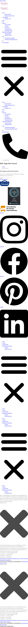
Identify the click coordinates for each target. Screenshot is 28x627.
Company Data (5, 344)
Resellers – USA (8, 18)
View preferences (10, 561)
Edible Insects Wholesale (7, 32)
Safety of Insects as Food (9, 15)
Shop (3, 20)
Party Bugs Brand (8, 29)
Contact (3, 343)
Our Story (6, 26)
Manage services (9, 558)
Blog (3, 36)
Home (3, 12)
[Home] (3, 166)
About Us (4, 23)
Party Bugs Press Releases (10, 38)
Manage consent (3, 626)
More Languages (5, 42)
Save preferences (17, 561)
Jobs (3, 21)
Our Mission (7, 27)
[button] (14, 72)
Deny (5, 561)
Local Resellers (5, 17)
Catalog (6, 347)
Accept (1, 561)
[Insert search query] (5, 178)
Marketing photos (8, 35)
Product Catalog (8, 33)
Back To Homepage (3, 179)
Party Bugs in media (8, 30)
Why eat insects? (8, 14)
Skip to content (3, 0)
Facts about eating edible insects (11, 39)
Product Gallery (8, 24)
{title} (1, 563)
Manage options (3, 558)
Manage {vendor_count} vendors (19, 558)
